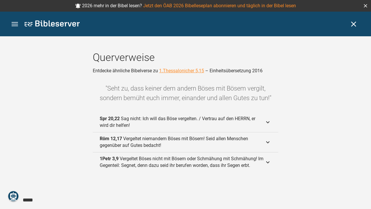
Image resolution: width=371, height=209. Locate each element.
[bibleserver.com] (52, 24)
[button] (365, 6)
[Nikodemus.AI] (13, 196)
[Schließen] (353, 24)
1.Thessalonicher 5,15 (181, 70)
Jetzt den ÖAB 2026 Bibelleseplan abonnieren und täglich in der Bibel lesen (219, 5)
